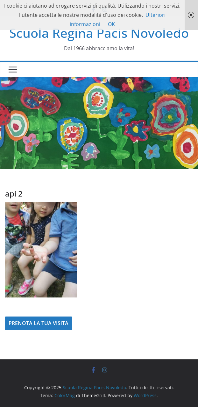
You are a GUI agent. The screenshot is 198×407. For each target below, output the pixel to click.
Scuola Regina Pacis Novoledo (99, 33)
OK (111, 24)
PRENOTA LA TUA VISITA (38, 323)
